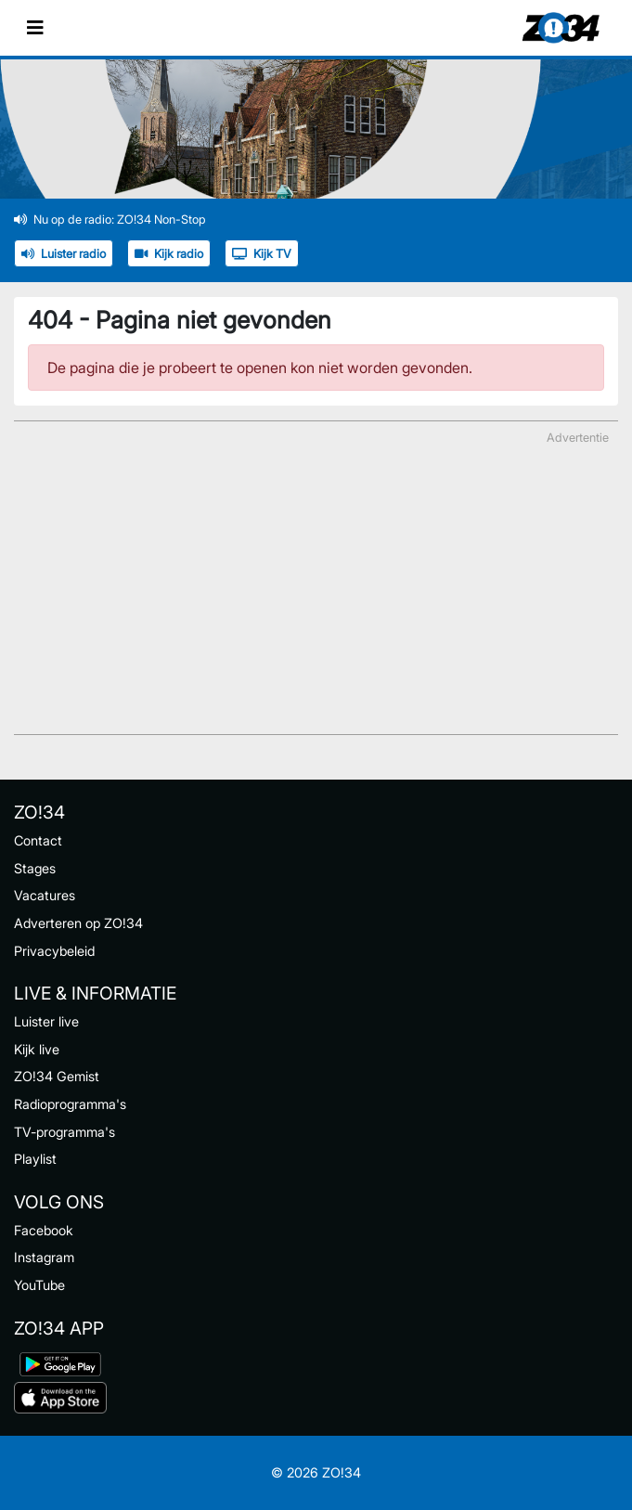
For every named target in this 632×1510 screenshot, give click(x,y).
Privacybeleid (54, 951)
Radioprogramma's (70, 1104)
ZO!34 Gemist (56, 1076)
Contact (38, 840)
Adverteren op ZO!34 (78, 923)
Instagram (44, 1257)
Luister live (46, 1021)
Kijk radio (169, 254)
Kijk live (36, 1049)
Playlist (35, 1159)
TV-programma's (64, 1132)
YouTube (39, 1285)
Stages (35, 868)
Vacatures (44, 895)
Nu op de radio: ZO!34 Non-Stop (110, 219)
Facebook (43, 1230)
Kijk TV (261, 254)
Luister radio (63, 254)
